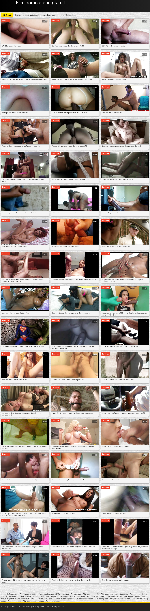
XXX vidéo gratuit (62, 594)
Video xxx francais (46, 594)
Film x (137, 596)
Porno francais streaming (25, 599)
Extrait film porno (53, 601)
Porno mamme (25, 596)
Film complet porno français (57, 596)
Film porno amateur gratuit (33, 601)
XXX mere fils (92, 596)
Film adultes (129, 596)
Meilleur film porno (77, 596)
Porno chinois (135, 594)
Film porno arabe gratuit (40, 3)
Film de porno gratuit (45, 599)
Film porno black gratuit (109, 599)
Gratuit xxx (123, 594)
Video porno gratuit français (110, 596)
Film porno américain (109, 594)
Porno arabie (76, 594)
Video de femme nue (10, 594)
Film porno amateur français (86, 599)
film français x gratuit (28, 594)
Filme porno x (38, 596)
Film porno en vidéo (91, 594)
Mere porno (14, 596)
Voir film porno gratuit (64, 599)
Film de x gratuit (14, 601)
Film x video (125, 599)
